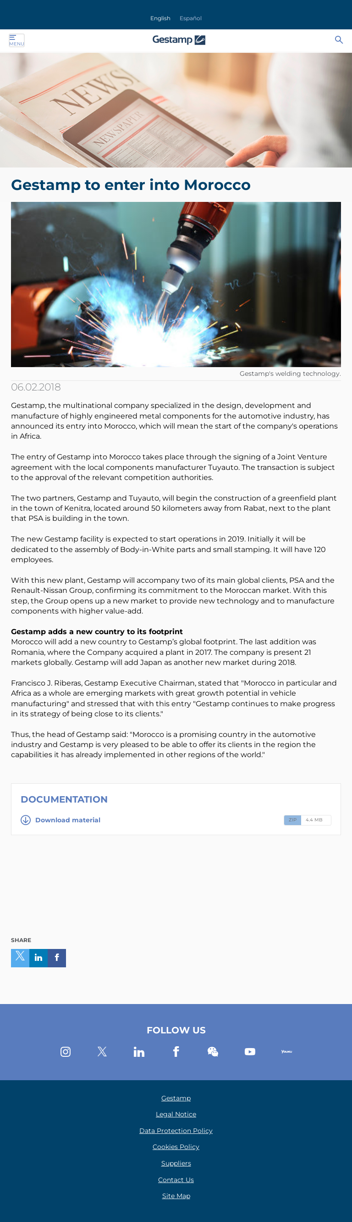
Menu (16, 40)
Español (191, 18)
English (160, 18)
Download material (60, 820)
